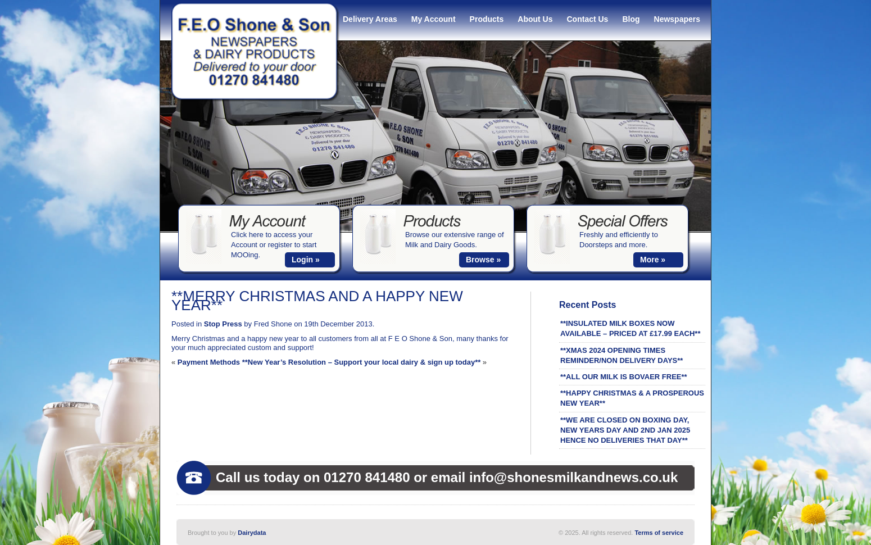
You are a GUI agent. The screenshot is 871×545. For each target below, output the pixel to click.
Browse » (483, 259)
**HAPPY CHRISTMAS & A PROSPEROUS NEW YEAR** (632, 398)
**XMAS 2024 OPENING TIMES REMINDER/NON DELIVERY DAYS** (621, 355)
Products (487, 19)
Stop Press (223, 324)
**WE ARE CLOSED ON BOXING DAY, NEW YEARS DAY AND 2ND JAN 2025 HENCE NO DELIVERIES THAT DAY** (625, 430)
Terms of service (658, 532)
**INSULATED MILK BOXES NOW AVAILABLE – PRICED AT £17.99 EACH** (630, 328)
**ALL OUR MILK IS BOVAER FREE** (623, 377)
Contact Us (588, 19)
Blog (630, 19)
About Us (535, 19)
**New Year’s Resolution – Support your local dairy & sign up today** (361, 362)
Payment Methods (209, 362)
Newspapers (677, 19)
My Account (433, 19)
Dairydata (252, 532)
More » (652, 259)
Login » (306, 259)
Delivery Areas (370, 19)
